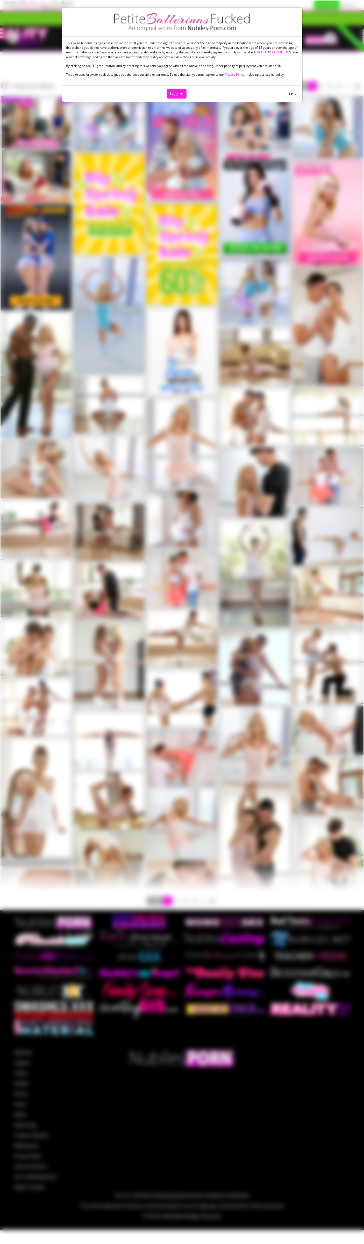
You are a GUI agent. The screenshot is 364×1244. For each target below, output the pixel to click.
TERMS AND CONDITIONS (272, 52)
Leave (293, 93)
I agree (176, 93)
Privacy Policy (234, 74)
